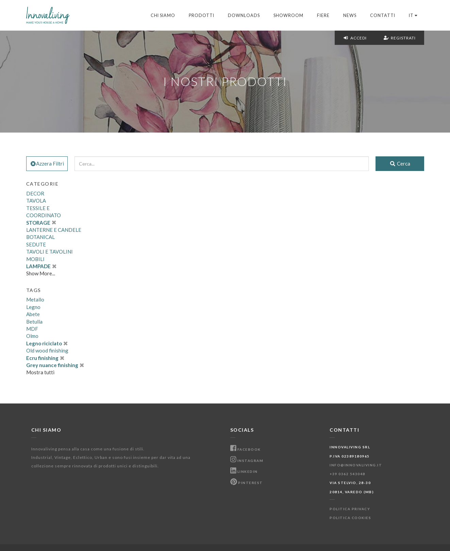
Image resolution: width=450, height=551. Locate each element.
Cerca (399, 163)
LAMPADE (41, 266)
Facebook (245, 449)
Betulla (34, 321)
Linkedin (244, 471)
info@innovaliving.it (356, 465)
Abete (33, 314)
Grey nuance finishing (55, 365)
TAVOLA (36, 200)
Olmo (32, 336)
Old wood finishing (47, 350)
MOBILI (35, 259)
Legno (33, 307)
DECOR (35, 193)
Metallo (35, 299)
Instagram (247, 461)
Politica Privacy (350, 509)
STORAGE (41, 223)
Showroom (288, 15)
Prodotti (201, 15)
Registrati (400, 37)
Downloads (244, 15)
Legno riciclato (47, 343)
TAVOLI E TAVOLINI (49, 251)
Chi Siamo (163, 15)
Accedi (355, 37)
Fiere (323, 15)
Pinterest (246, 483)
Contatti (382, 15)
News (349, 15)
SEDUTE (36, 244)
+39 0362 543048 (347, 474)
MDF (32, 329)
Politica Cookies (350, 518)
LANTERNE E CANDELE (53, 230)
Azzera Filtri (47, 163)
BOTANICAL (40, 237)
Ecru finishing (45, 358)
